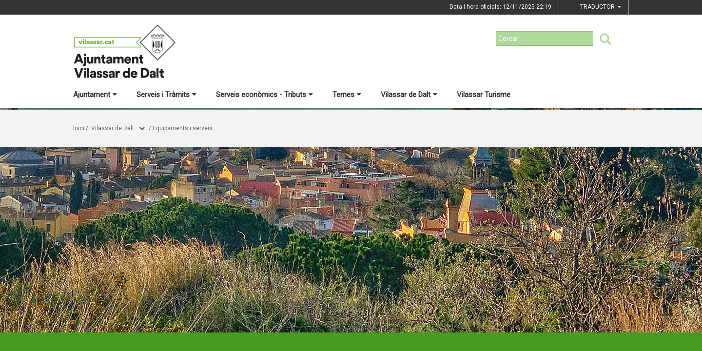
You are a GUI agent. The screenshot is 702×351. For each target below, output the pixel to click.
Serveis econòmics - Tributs (264, 94)
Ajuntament (95, 94)
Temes (346, 94)
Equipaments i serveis (183, 128)
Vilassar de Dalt (409, 94)
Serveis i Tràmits (166, 94)
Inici (78, 128)
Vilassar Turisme (483, 94)
